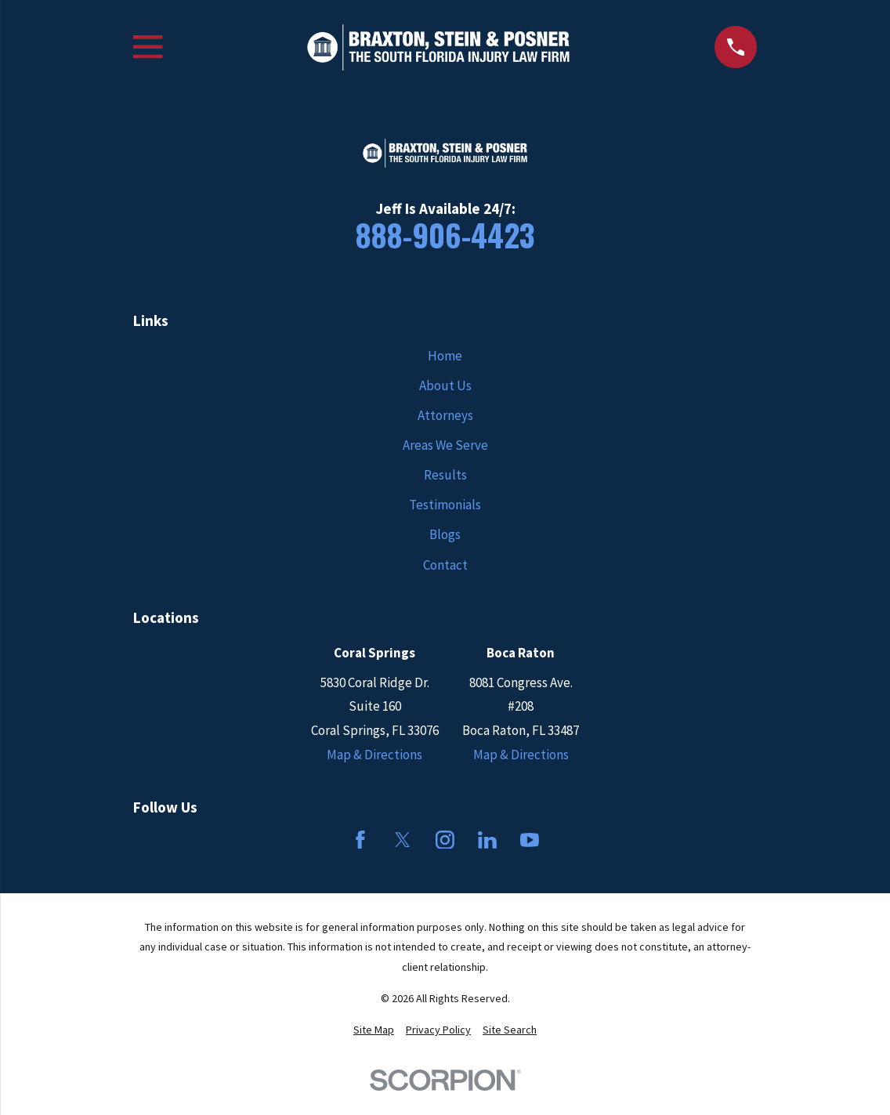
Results (445, 474)
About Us (445, 385)
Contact (445, 565)
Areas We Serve (445, 445)
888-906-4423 (445, 234)
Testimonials (445, 504)
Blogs (445, 534)
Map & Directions (374, 754)
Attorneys (445, 415)
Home (445, 355)
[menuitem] (373, 1030)
